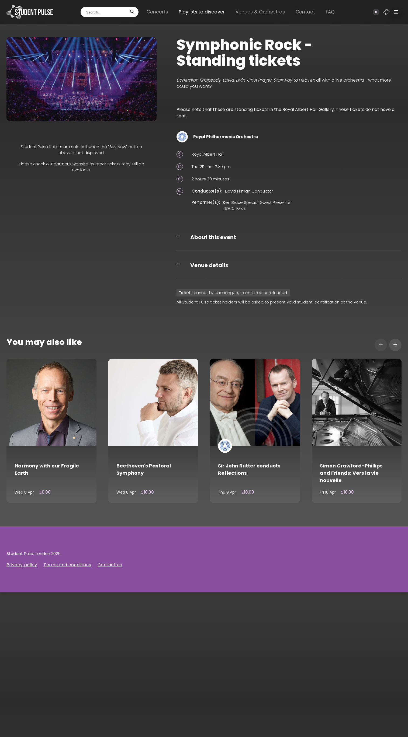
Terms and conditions (67, 565)
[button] (396, 12)
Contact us (110, 565)
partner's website (71, 164)
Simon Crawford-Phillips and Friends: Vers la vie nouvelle (351, 473)
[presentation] (381, 345)
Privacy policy (21, 565)
